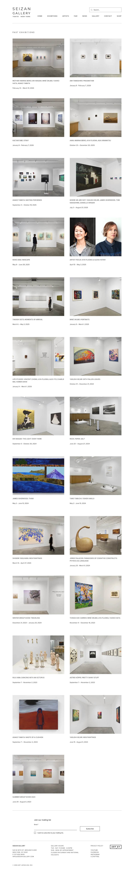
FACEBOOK (95, 852)
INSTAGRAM (95, 854)
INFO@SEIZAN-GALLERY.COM (23, 856)
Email (36, 824)
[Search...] (105, 10)
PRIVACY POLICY (97, 846)
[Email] (54, 828)
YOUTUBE (94, 850)
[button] (51, 16)
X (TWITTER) (95, 856)
